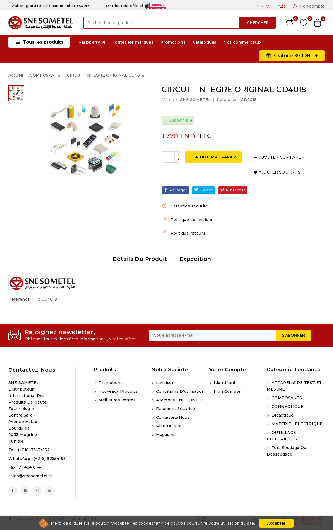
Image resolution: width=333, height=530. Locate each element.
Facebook (12, 490)
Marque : (170, 99)
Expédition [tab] (195, 259)
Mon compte (227, 391)
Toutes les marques (133, 42)
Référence (19, 299)
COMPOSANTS (286, 397)
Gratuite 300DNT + (296, 55)
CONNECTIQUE (287, 406)
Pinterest (235, 190)
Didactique (282, 415)
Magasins (165, 434)
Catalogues (205, 42)
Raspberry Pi (92, 42)
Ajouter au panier (215, 157)
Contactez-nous (31, 370)
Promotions (173, 42)
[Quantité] (168, 157)
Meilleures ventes (116, 400)
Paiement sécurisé (175, 408)
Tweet (206, 190)
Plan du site (168, 426)
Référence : (228, 99)
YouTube (25, 490)
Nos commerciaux (242, 42)
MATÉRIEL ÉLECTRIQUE (296, 423)
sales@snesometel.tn (30, 475)
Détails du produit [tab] (139, 259)
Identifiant (224, 382)
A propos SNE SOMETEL (181, 400)
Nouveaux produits (117, 391)
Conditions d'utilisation (180, 391)
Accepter (276, 523)
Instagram (37, 490)
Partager (178, 190)
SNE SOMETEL (195, 99)
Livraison (165, 382)
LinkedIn (49, 490)
